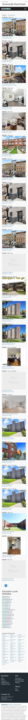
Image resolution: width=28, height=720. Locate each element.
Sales (2, 678)
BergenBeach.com (7, 599)
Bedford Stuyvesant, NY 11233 (13, 636)
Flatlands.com (8, 618)
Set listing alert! (11, 15)
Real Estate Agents (19, 679)
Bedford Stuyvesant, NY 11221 (5, 636)
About (16, 689)
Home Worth (18, 678)
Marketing (17, 682)
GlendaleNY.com (7, 621)
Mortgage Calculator (5, 684)
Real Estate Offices (19, 681)
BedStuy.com (6, 596)
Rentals (3, 679)
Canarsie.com (6, 606)
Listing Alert (3, 681)
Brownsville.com (6, 601)
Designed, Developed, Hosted (14, 704)
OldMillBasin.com (6, 626)
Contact (17, 690)
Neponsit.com (7, 624)
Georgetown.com (7, 620)
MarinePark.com (7, 623)
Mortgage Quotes (5, 682)
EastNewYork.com (8, 614)
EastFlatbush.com (7, 611)
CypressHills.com (8, 609)
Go (25, 1)
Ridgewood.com (6, 627)
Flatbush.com (7, 617)
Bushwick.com (6, 603)
